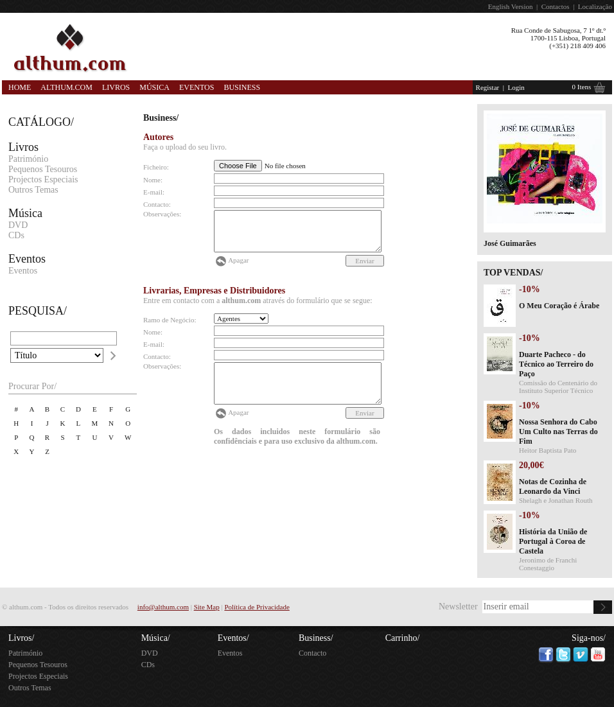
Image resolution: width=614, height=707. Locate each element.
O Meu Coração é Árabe (559, 305)
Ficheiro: (156, 167)
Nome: (152, 180)
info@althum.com (163, 607)
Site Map (207, 607)
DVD (18, 225)
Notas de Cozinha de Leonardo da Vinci (552, 486)
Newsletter (458, 606)
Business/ (316, 638)
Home (19, 87)
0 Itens (582, 87)
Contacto (312, 653)
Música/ (155, 638)
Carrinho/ (402, 638)
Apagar (238, 260)
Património (28, 159)
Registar (488, 87)
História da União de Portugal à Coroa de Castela (553, 541)
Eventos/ (233, 638)
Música (154, 87)
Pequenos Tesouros (42, 169)
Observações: (162, 214)
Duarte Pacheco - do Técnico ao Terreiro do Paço (556, 364)
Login (515, 87)
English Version (510, 6)
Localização (595, 6)
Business (242, 87)
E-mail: (153, 192)
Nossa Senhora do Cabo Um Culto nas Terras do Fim (558, 431)
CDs (16, 235)
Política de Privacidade (256, 607)
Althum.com (66, 87)
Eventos (196, 87)
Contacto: (157, 204)
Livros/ (21, 638)
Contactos (555, 6)
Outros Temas (33, 190)
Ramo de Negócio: (169, 320)
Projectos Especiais (43, 179)
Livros (116, 87)
